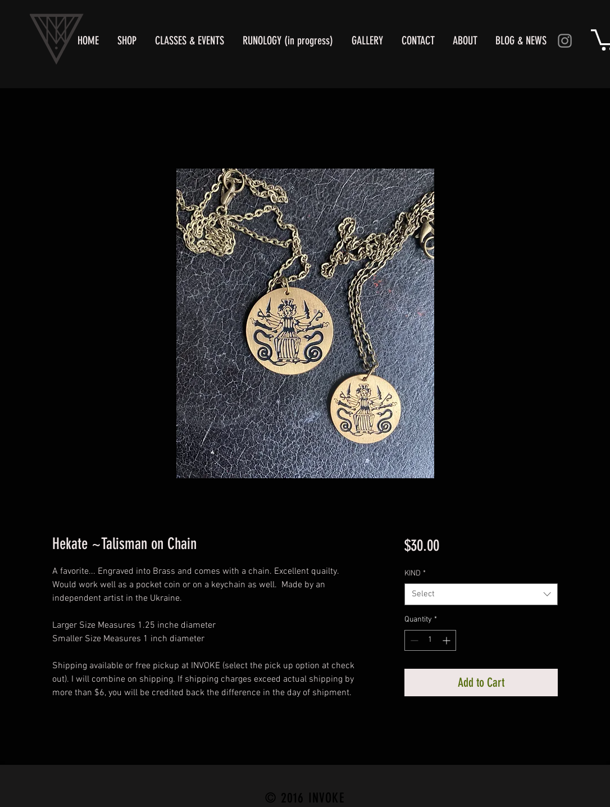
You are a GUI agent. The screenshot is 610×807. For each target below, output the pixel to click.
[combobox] (481, 594)
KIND (415, 573)
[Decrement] (413, 640)
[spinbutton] (430, 640)
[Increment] (447, 640)
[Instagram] (565, 40)
